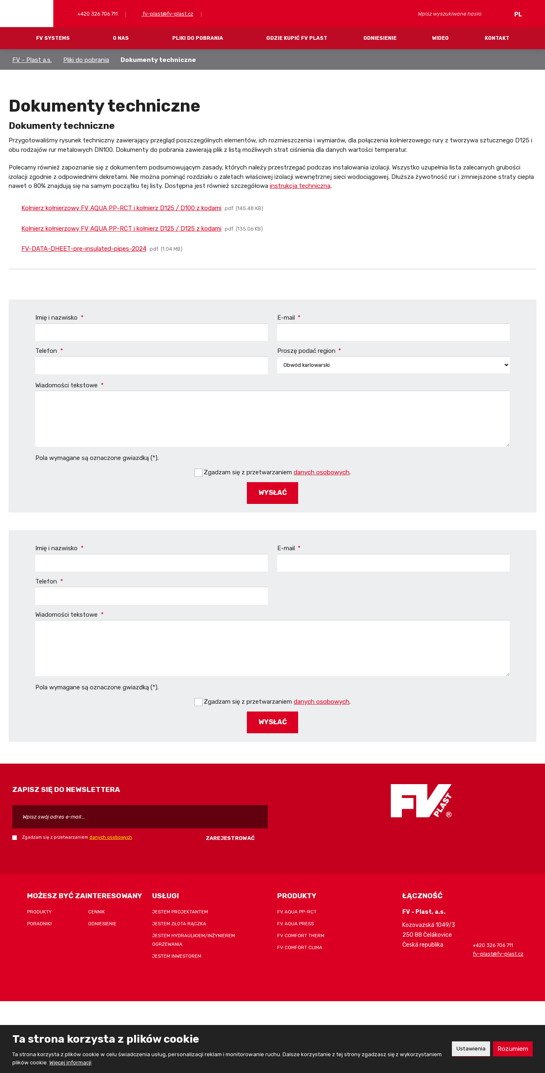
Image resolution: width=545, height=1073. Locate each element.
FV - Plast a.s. (32, 60)
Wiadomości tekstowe (69, 385)
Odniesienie (380, 38)
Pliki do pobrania (197, 38)
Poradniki (39, 919)
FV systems (53, 38)
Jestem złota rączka (179, 919)
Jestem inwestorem (176, 951)
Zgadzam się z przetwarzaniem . (277, 471)
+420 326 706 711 (97, 14)
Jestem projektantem (180, 907)
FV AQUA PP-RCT (297, 907)
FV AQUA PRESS (295, 919)
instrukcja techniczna (300, 186)
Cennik (96, 907)
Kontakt (497, 38)
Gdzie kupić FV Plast (296, 38)
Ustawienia (467, 1048)
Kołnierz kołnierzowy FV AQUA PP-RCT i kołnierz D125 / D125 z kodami (121, 228)
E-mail (289, 317)
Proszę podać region (309, 351)
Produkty (39, 907)
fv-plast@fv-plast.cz (167, 14)
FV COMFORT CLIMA (299, 943)
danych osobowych (321, 471)
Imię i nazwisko (59, 317)
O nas (121, 38)
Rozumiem (512, 1048)
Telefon (49, 351)
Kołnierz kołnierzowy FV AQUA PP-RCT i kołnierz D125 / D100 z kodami (121, 208)
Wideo (440, 38)
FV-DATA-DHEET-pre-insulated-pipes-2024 (83, 248)
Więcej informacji (70, 1062)
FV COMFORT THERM (300, 931)
